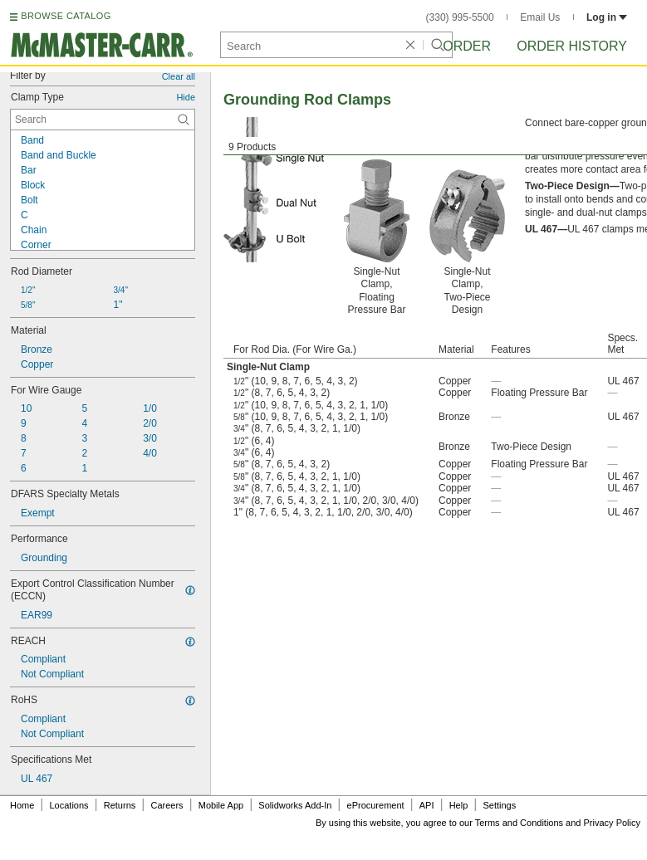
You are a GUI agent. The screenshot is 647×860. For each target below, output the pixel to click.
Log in (606, 17)
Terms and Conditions (519, 823)
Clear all (178, 76)
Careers (166, 805)
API (426, 805)
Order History (572, 46)
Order (467, 46)
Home (22, 805)
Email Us (540, 17)
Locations (69, 805)
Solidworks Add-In (294, 805)
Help (458, 805)
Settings (499, 805)
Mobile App (221, 805)
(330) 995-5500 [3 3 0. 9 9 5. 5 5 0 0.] (460, 17)
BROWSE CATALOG (65, 16)
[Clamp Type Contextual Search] (102, 119)
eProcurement (375, 805)
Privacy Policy (612, 823)
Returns (120, 805)
